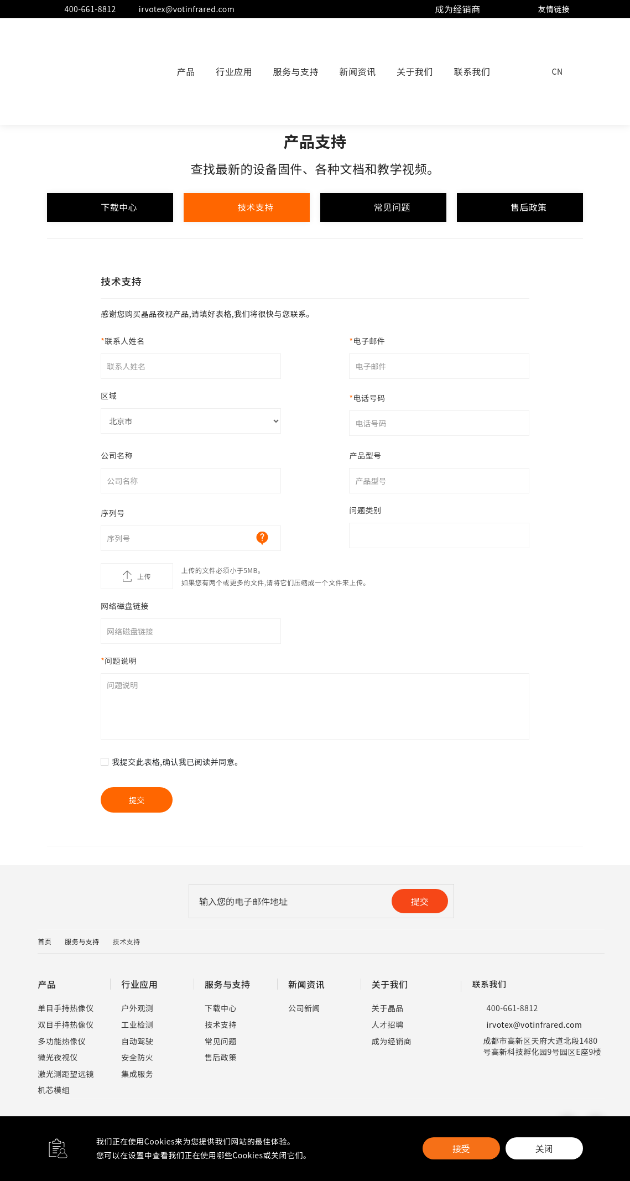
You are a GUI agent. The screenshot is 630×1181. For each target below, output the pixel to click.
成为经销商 (458, 8)
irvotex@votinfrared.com (179, 9)
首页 (44, 941)
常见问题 (384, 207)
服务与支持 (296, 71)
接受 (461, 1148)
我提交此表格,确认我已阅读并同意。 (177, 761)
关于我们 (415, 71)
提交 (420, 901)
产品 (186, 71)
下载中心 (109, 207)
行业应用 (234, 71)
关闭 (544, 1148)
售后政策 (521, 207)
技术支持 (246, 207)
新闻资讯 (358, 71)
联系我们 (472, 71)
